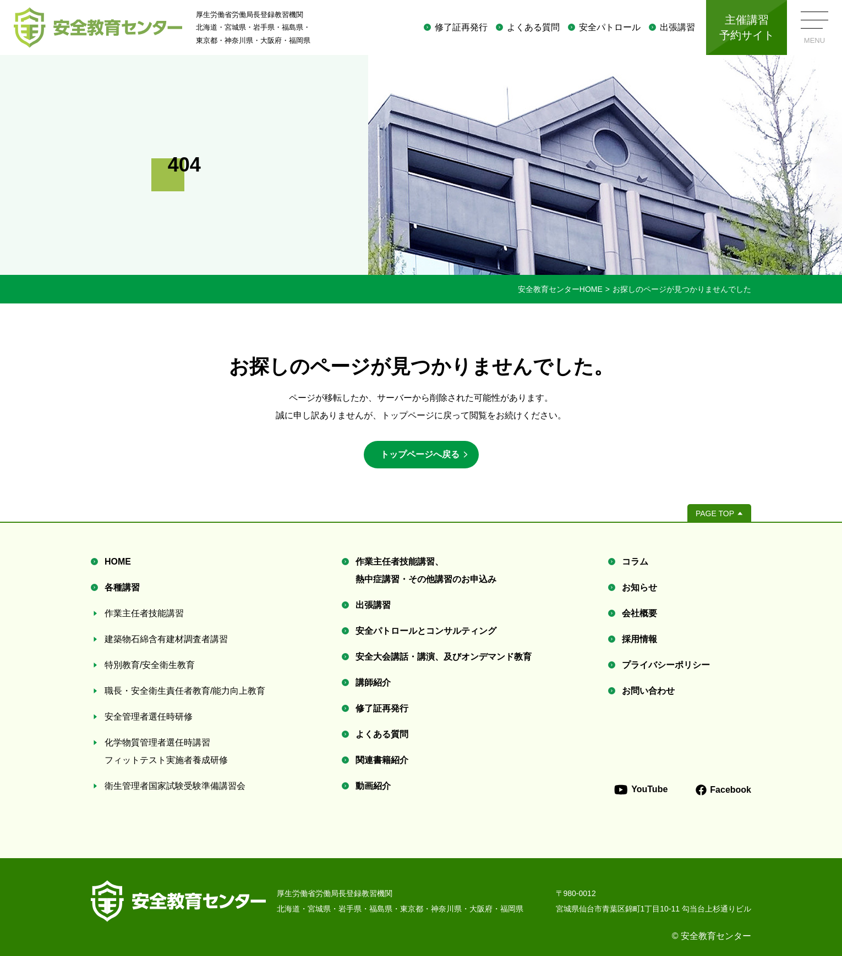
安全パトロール (610, 27)
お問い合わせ (648, 690)
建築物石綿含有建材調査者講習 (166, 639)
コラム (635, 561)
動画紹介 (373, 786)
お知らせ (639, 587)
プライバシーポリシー (666, 665)
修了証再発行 (461, 27)
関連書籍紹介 (382, 760)
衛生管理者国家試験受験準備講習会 (175, 786)
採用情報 (639, 639)
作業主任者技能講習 (144, 613)
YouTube (641, 789)
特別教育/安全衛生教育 (150, 665)
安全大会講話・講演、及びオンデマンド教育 (444, 656)
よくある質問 (533, 27)
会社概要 (639, 613)
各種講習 (122, 587)
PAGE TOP (715, 513)
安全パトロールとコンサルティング (426, 631)
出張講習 (677, 27)
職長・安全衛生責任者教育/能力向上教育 (185, 690)
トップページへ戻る (420, 454)
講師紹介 (373, 682)
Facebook (723, 790)
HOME (118, 561)
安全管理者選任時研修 (149, 716)
